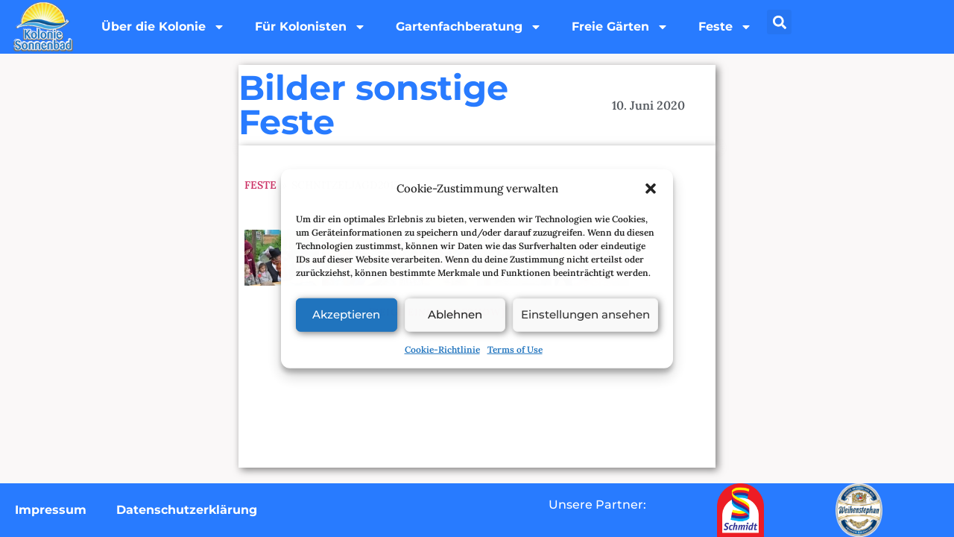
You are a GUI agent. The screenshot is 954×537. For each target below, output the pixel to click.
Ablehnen (455, 314)
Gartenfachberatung (469, 26)
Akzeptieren (346, 314)
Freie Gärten (620, 26)
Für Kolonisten (310, 26)
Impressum (50, 510)
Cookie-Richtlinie (442, 348)
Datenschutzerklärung (186, 510)
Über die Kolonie (163, 26)
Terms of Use (515, 348)
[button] (650, 188)
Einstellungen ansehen (585, 314)
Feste (725, 26)
